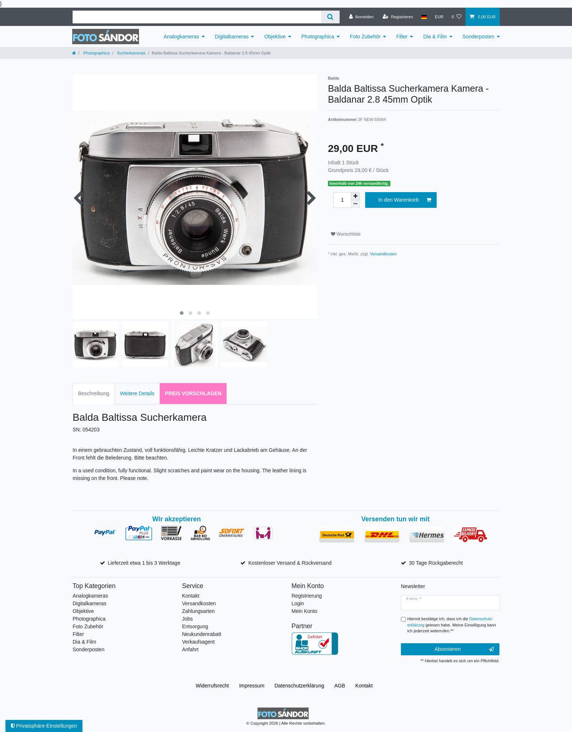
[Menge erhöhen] (355, 196)
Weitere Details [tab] (137, 393)
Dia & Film (435, 36)
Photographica (317, 36)
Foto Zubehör (365, 36)
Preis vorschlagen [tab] (193, 393)
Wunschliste (345, 234)
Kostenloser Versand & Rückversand (290, 563)
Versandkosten (383, 254)
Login (297, 603)
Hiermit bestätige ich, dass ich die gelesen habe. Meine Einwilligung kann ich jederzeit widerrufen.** (451, 625)
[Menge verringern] (355, 204)
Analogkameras (181, 36)
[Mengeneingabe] (342, 200)
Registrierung (306, 596)
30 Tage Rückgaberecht (436, 563)
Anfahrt (190, 649)
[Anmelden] (361, 17)
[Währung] (439, 17)
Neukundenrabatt (201, 634)
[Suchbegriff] (197, 17)
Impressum (251, 686)
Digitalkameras (232, 36)
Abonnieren (464, 649)
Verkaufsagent (198, 642)
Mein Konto (304, 611)
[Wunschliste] (456, 17)
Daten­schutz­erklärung (299, 686)
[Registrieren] (398, 17)
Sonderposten (478, 36)
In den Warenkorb (404, 200)
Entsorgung (195, 626)
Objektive (274, 36)
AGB (340, 686)
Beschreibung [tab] (93, 393)
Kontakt (190, 596)
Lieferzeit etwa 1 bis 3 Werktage (144, 563)
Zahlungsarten (198, 611)
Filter (401, 36)
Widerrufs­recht (212, 686)
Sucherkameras (130, 53)
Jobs (187, 619)
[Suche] (330, 17)
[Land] (423, 17)
